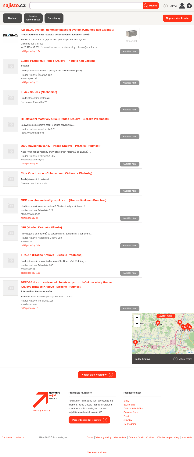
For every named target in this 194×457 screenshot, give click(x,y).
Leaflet (190, 352)
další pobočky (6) (29, 163)
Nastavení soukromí (97, 452)
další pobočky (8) (29, 218)
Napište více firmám (177, 18)
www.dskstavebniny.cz (32, 159)
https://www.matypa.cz (32, 132)
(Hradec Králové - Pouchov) (63, 200)
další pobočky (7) (29, 308)
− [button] (137, 324)
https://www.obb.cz (30, 214)
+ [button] (137, 318)
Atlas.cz (20, 437)
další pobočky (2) (29, 82)
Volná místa (120, 437)
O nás (90, 437)
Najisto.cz (16, 6)
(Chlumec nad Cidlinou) (67, 29)
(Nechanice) (39, 92)
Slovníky (128, 420)
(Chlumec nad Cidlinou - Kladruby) (56, 173)
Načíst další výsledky (94, 374)
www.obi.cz (26, 241)
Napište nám (129, 51)
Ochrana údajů (136, 437)
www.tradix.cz (28, 268)
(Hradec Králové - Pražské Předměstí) (61, 145)
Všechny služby (103, 437)
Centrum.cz (7, 437)
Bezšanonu (129, 404)
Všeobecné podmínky (168, 437)
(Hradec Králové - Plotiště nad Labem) (58, 60)
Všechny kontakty (41, 410)
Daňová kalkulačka (133, 408)
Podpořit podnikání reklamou (86, 420)
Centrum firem (131, 412)
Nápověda (187, 437)
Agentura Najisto (46, 400)
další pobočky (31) (30, 245)
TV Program (130, 424)
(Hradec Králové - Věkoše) (41, 227)
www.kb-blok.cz (52, 47)
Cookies (150, 437)
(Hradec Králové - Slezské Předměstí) (65, 118)
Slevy (126, 400)
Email (126, 416)
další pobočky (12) (30, 51)
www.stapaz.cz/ (29, 78)
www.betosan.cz (29, 304)
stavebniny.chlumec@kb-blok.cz (80, 47)
